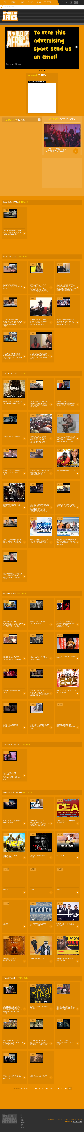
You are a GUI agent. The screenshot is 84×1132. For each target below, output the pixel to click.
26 (58, 1088)
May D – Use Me (61, 855)
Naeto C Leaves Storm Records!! (10, 726)
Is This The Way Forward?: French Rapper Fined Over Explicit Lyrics (39, 658)
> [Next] (76, 47)
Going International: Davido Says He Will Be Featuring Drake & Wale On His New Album (39, 693)
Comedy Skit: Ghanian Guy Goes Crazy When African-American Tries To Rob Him (12, 541)
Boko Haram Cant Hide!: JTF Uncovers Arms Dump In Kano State (39, 726)
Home (5, 2)
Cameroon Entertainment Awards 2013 (65, 822)
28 (66, 1088)
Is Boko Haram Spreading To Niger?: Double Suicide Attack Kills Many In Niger (39, 1042)
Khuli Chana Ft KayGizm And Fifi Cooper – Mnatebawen (12, 403)
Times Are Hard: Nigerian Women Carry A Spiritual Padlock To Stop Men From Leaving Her (12, 356)
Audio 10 (59, 890)
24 (51, 1088)
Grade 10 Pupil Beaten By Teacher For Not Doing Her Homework (12, 1077)
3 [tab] (44, 70)
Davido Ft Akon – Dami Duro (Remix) (39, 1007)
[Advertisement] (58, 16)
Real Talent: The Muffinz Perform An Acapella (38, 1076)
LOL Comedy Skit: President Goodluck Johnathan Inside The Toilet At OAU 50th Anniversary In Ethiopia (66, 438)
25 (54, 1088)
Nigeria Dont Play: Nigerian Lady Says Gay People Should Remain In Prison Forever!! (12, 576)
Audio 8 (5, 924)
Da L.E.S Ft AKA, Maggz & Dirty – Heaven (38, 925)
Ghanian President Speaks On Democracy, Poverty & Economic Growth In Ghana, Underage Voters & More (66, 287)
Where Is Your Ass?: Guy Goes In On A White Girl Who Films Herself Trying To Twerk (39, 356)
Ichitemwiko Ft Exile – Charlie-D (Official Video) (65, 726)
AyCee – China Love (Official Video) (66, 657)
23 (47, 1088)
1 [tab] (39, 70)
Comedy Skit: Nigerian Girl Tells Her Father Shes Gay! (65, 506)
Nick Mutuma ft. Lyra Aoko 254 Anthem (12, 691)
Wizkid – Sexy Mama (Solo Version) (65, 925)
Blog (39, 2)
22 (43, 1088)
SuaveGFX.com (77, 1122)
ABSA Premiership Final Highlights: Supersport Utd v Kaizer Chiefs (13, 1042)
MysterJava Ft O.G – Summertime (10, 856)
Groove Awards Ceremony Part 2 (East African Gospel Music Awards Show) (13, 232)
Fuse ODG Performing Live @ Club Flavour (66, 691)
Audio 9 (32, 890)
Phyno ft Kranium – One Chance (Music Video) (56, 150)
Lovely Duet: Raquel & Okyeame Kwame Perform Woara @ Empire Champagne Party (65, 624)
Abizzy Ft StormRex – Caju (65, 471)
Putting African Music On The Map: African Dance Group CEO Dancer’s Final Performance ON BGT (65, 321)
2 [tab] (42, 70)
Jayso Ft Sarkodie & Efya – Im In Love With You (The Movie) (65, 1042)
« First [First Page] (24, 1088)
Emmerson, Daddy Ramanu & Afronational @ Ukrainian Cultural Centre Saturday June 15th (66, 541)
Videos (13, 2)
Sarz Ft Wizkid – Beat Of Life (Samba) (64, 959)
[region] (42, 47)
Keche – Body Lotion (37, 958)
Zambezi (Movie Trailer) (11, 436)
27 (62, 1088)
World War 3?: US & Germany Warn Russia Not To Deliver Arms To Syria (65, 403)
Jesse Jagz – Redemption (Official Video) (11, 822)
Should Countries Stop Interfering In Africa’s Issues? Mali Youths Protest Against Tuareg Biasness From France (38, 439)
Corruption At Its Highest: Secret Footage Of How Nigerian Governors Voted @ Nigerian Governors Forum (12, 1009)
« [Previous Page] (29, 1088)
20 (36, 1088)
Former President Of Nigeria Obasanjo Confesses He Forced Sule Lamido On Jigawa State (39, 823)
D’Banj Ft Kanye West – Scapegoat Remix (11, 959)
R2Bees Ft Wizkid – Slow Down (38, 856)
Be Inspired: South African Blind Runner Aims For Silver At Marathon (39, 472)
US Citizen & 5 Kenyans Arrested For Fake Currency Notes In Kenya (12, 658)
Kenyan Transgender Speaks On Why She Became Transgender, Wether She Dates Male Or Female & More (12, 322)
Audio (21, 2)
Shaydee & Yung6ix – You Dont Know (11, 506)
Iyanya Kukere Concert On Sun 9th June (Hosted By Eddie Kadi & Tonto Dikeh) (39, 541)
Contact (47, 2)
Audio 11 (5, 890)
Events (30, 2)
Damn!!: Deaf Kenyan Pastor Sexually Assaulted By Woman (12, 472)
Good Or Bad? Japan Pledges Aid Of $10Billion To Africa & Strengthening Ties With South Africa (13, 624)
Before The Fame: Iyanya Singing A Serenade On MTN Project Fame (65, 1008)
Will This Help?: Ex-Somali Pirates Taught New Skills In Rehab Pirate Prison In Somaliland (39, 404)
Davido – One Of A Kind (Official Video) (37, 622)
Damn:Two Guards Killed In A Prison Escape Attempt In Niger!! (12, 286)
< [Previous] (7, 47)
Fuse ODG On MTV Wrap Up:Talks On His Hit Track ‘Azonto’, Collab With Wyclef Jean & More (38, 321)
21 (39, 1088)
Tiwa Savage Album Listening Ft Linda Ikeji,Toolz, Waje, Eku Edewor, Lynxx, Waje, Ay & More (12, 776)
